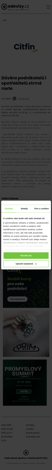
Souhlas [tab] (9, 208)
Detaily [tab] (24, 208)
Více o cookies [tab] (41, 208)
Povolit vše (26, 255)
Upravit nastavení (26, 264)
